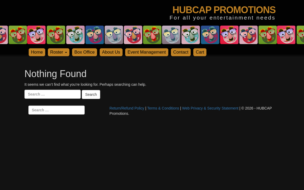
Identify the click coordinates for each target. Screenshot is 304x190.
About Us (111, 52)
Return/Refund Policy (126, 108)
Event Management (147, 52)
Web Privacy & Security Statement (210, 108)
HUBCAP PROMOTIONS (224, 9)
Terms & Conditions (163, 108)
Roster (58, 52)
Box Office (84, 52)
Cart (200, 52)
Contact (181, 52)
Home (37, 52)
